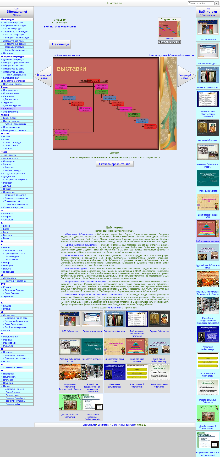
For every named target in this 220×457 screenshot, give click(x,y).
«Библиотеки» (115, 308)
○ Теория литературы (12, 22)
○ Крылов (6, 305)
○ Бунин (5, 238)
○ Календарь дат (10, 78)
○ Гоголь (5, 247)
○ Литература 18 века (12, 65)
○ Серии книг (8, 96)
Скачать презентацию (114, 164)
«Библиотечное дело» (76, 268)
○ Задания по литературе (14, 31)
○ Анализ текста (9, 158)
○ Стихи (5, 139)
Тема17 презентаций (208, 12)
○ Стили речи (8, 161)
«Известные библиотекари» (79, 234)
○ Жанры (6, 164)
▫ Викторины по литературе (16, 38)
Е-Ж (3, 284)
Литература (7, 19)
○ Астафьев (7, 219)
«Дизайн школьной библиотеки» (81, 245)
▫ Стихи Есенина (11, 293)
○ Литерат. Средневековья (15, 62)
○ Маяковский (8, 343)
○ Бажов (5, 226)
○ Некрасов (7, 352)
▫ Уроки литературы (12, 28)
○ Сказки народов (10, 121)
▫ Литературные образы (14, 44)
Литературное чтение (13, 81)
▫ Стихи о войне (10, 145)
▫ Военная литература (13, 47)
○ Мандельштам (9, 336)
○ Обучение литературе (13, 25)
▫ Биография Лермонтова (15, 318)
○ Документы (8, 176)
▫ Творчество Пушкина (14, 401)
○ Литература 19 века (12, 68)
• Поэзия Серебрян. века (15, 75)
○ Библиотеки (8, 108)
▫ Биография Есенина (13, 290)
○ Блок (4, 232)
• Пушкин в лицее (12, 395)
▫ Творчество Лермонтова (15, 321)
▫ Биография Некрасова (14, 355)
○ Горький (6, 268)
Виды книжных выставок (67, 55)
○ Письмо (6, 189)
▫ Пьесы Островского (13, 367)
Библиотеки (103, 425)
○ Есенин (6, 287)
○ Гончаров (7, 265)
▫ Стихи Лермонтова (13, 324)
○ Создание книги (10, 93)
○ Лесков (5, 330)
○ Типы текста (8, 155)
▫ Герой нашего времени (14, 327)
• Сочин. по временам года (16, 204)
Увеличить (169, 38)
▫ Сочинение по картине (14, 195)
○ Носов (5, 361)
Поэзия (5, 133)
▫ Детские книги (10, 99)
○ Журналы (7, 102)
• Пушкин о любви (12, 404)
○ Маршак (6, 339)
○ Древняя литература (12, 59)
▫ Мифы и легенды (12, 170)
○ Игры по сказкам (10, 127)
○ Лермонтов (8, 315)
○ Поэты (5, 136)
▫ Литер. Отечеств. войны (15, 50)
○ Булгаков (6, 235)
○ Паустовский (8, 377)
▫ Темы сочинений (11, 201)
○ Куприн (5, 309)
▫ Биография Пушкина (13, 389)
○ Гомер (5, 262)
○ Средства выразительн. (14, 173)
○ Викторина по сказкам (13, 130)
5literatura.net (89, 425)
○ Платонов (7, 380)
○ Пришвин (7, 383)
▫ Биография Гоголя (12, 250)
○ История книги (9, 90)
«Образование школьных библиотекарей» (85, 281)
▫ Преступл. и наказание (14, 281)
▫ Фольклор (8, 167)
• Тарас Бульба (11, 260)
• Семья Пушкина (12, 392)
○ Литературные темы (12, 41)
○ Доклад (6, 186)
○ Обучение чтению (11, 84)
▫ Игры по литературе (13, 34)
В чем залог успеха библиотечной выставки (171, 55)
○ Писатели (7, 53)
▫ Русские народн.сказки (14, 124)
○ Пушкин (6, 386)
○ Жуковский (7, 296)
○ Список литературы (12, 207)
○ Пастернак (7, 373)
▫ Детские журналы (12, 105)
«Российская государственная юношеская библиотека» (93, 295)
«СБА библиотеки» (74, 255)
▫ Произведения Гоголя (14, 253)
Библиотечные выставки (60, 27)
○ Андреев (6, 216)
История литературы (13, 56)
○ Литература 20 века (12, 72)
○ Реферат (6, 182)
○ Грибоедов (7, 272)
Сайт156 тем (17, 12)
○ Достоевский (8, 278)
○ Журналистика (9, 111)
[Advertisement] (115, 33)
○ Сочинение (8, 192)
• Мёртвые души (12, 257)
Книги (4, 87)
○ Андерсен (7, 213)
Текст (4, 152)
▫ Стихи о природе (12, 142)
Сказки (5, 115)
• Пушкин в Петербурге (15, 398)
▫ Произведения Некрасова (16, 358)
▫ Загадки (7, 149)
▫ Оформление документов (16, 179)
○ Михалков (7, 346)
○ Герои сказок (8, 118)
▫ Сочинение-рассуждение (15, 198)
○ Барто (5, 229)
